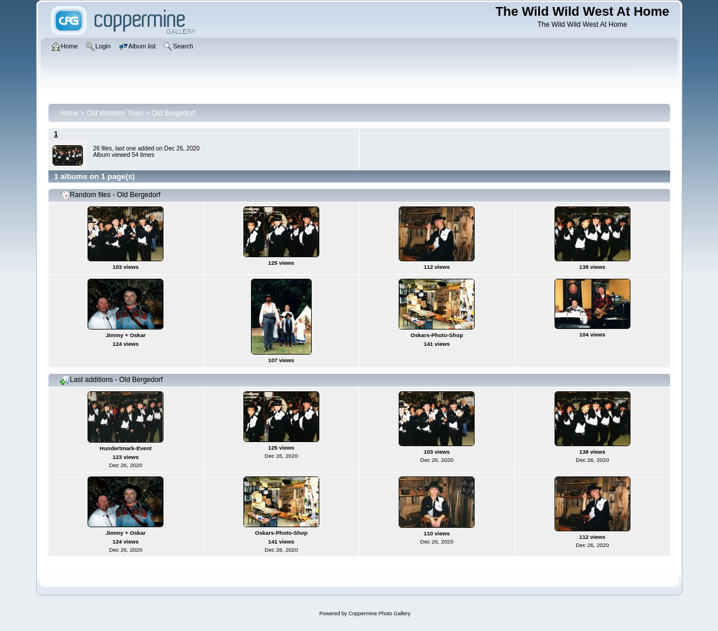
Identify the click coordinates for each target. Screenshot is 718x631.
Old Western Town (115, 113)
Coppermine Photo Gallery (379, 613)
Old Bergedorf (174, 113)
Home (69, 113)
